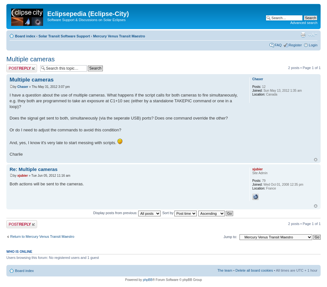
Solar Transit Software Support (64, 36)
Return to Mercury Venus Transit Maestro (42, 236)
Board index (25, 36)
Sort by (179, 213)
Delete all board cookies (254, 270)
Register (295, 45)
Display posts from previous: (127, 213)
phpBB (147, 280)
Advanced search (303, 23)
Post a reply (21, 68)
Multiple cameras (30, 59)
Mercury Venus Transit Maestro (119, 36)
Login (313, 45)
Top (315, 159)
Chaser (22, 87)
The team (224, 270)
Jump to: (230, 237)
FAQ (278, 45)
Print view (303, 35)
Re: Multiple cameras (33, 169)
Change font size (312, 35)
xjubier (22, 175)
